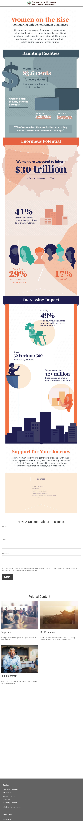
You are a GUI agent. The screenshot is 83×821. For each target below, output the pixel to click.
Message (5, 553)
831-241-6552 (13, 790)
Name (4, 526)
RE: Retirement (47, 632)
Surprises (6, 632)
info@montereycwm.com (12, 807)
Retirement (7, 819)
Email (4, 540)
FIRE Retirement (9, 675)
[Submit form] (7, 577)
